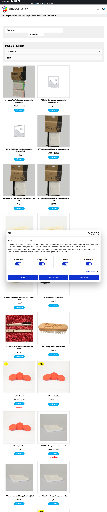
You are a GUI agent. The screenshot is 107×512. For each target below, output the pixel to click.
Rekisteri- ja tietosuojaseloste (95, 509)
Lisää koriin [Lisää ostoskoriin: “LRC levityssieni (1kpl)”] (53, 301)
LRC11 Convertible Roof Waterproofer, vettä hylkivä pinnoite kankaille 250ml (53, 394)
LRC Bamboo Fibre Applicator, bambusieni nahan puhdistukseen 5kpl (88, 96)
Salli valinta (53, 278)
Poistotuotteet (59, 480)
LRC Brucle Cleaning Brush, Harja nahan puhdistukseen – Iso (53, 195)
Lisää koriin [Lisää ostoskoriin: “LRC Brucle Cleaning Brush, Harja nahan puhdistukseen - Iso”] (53, 204)
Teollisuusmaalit (35, 480)
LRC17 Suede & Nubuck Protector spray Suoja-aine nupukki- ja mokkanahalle (87, 394)
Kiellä (23, 278)
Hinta (9, 53)
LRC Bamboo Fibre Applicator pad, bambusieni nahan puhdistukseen (19, 96)
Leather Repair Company (84, 480)
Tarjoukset (70, 480)
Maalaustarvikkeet (51, 476)
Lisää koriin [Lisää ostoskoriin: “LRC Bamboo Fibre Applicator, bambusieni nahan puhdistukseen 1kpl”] (53, 105)
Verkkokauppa (6, 15)
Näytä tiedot (90, 271)
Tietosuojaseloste (53, 498)
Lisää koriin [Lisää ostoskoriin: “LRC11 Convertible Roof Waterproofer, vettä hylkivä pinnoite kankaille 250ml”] (53, 403)
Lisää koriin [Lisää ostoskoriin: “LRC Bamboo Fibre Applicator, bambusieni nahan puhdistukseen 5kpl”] (88, 105)
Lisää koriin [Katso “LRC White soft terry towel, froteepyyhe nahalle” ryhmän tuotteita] (19, 351)
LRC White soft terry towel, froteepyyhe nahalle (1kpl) (87, 343)
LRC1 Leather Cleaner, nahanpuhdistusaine (19, 393)
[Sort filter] (94, 29)
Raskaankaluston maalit (80, 476)
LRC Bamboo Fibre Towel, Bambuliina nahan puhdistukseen (19, 144)
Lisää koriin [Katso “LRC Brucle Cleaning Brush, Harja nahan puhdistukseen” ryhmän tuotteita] (19, 202)
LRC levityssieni (19, 293)
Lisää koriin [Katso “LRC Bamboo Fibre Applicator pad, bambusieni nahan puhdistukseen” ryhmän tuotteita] (19, 105)
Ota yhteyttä (53, 500)
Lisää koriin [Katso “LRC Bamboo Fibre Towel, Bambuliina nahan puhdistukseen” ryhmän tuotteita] (19, 152)
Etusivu (53, 491)
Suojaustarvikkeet (21, 480)
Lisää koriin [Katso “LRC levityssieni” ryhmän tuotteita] (19, 301)
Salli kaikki (84, 278)
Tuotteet (13, 15)
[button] (98, 8)
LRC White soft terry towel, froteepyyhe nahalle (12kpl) (53, 343)
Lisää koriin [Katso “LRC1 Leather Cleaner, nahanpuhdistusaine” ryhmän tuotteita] (19, 401)
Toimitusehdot (53, 495)
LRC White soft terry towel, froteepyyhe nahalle (19, 343)
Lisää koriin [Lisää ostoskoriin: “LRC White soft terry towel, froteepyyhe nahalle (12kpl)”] (53, 351)
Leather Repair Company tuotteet (26, 15)
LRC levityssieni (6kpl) (88, 293)
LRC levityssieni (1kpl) (53, 293)
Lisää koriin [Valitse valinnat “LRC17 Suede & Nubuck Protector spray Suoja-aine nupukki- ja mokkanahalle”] (88, 403)
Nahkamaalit (47, 480)
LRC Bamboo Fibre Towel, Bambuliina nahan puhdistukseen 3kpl (88, 145)
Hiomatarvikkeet (37, 476)
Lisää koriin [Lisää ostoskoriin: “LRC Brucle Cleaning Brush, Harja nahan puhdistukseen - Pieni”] (88, 204)
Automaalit (10, 476)
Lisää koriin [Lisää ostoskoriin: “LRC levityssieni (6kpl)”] (88, 301)
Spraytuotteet (96, 476)
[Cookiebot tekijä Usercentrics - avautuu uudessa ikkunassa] (90, 233)
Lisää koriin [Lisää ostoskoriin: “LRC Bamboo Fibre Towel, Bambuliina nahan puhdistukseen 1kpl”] (53, 154)
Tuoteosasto (11, 47)
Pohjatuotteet (65, 476)
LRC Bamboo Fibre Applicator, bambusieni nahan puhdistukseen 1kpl (54, 96)
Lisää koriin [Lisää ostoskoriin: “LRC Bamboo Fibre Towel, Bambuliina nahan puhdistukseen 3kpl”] (88, 154)
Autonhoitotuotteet (22, 476)
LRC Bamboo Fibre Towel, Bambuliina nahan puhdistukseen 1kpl (53, 145)
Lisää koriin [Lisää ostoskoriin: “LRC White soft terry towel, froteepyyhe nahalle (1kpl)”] (88, 351)
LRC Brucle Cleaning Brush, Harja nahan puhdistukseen (19, 194)
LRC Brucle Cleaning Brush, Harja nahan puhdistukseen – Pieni (88, 195)
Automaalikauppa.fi (24, 509)
